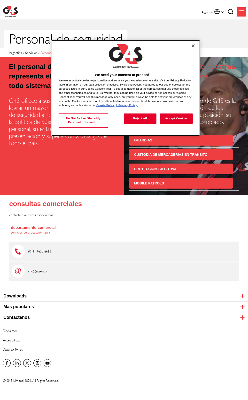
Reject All (140, 118)
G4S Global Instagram (37, 363)
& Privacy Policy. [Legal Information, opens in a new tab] (127, 105)
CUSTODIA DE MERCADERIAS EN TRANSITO (170, 155)
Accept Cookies (176, 118)
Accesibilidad (11, 340)
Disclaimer (10, 331)
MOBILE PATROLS (149, 183)
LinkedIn (17, 363)
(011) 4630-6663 (39, 251)
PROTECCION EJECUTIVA (155, 169)
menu (241, 12)
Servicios (31, 53)
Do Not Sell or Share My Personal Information (83, 120)
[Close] (193, 46)
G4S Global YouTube (47, 363)
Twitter (27, 363)
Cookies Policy (13, 350)
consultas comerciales (45, 204)
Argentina (15, 53)
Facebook (7, 363)
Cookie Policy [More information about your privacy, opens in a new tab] (105, 105)
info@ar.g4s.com (38, 271)
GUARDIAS (143, 140)
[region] (125, 88)
